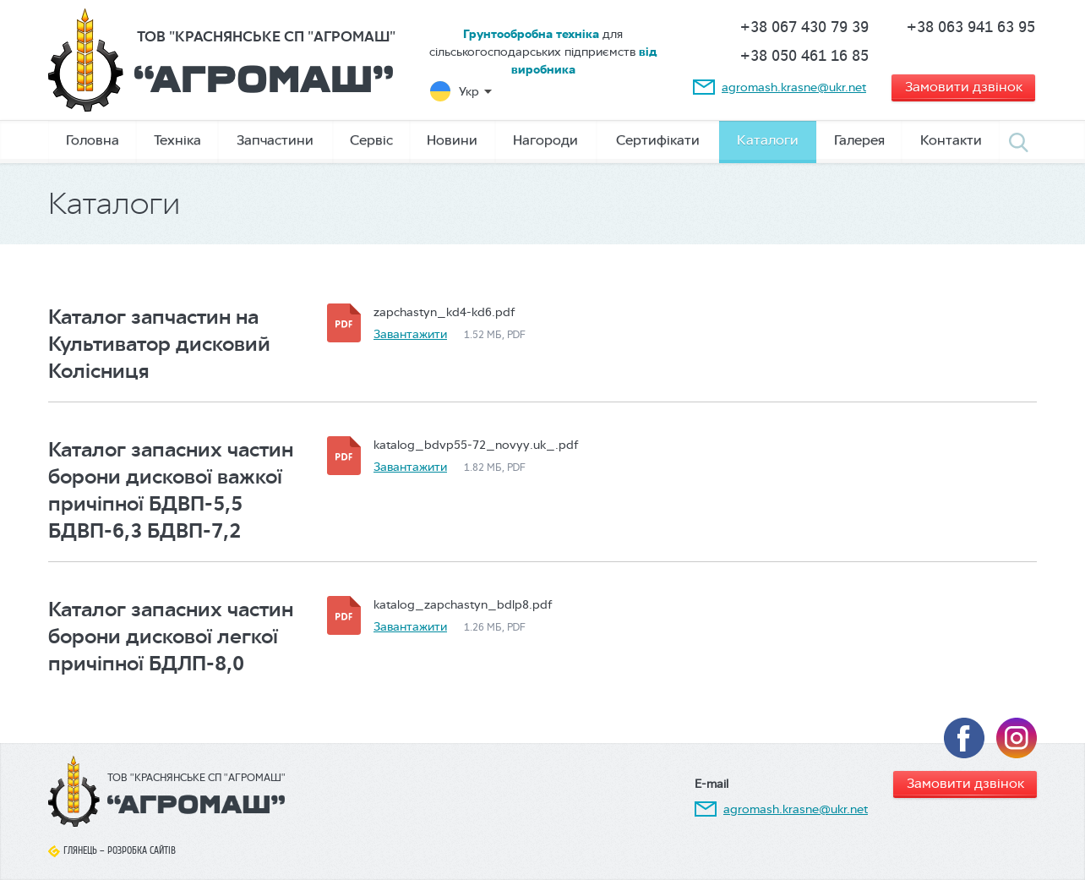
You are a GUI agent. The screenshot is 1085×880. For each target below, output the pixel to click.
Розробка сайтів (141, 850)
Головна (92, 140)
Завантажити (410, 334)
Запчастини (275, 140)
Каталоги (768, 140)
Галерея (859, 140)
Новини (452, 140)
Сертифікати (658, 140)
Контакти (951, 140)
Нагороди (545, 140)
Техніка (177, 140)
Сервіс (371, 140)
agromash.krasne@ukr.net (794, 87)
